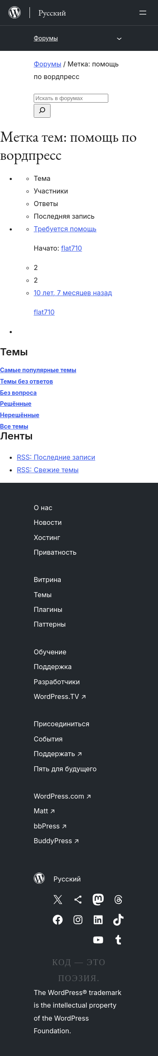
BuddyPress (56, 840)
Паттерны (50, 624)
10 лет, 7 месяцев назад (73, 292)
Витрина (47, 579)
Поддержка (53, 666)
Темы (43, 594)
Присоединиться (61, 724)
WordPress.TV (60, 696)
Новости (48, 522)
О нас (43, 507)
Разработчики (57, 682)
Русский (67, 879)
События (48, 739)
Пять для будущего (65, 769)
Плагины (48, 609)
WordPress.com (62, 796)
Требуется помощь (65, 229)
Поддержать (58, 753)
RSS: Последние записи (56, 457)
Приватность (55, 552)
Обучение (50, 652)
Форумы (46, 38)
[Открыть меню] (144, 12)
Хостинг (47, 537)
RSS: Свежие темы (48, 470)
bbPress (50, 826)
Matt (44, 811)
